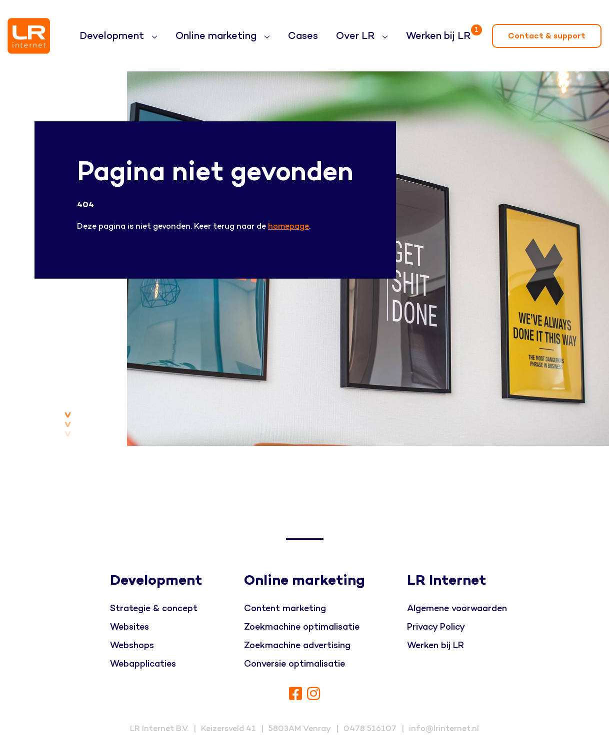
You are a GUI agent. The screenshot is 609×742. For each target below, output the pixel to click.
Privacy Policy (436, 627)
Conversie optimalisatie (294, 664)
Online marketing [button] (217, 36)
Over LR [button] (356, 36)
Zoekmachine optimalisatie (302, 627)
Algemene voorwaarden (457, 608)
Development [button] (113, 36)
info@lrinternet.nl (444, 728)
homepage (288, 226)
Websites (129, 627)
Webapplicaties (143, 664)
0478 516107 (370, 728)
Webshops (132, 645)
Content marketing (285, 608)
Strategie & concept (154, 608)
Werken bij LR (440, 31)
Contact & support (547, 35)
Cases (303, 36)
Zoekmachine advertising (297, 645)
